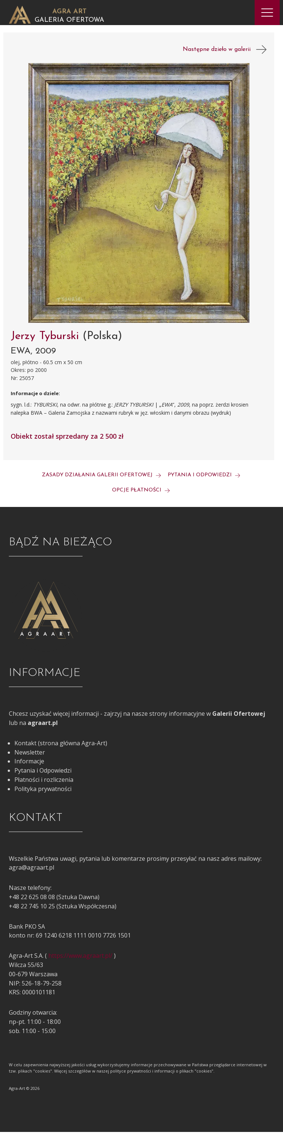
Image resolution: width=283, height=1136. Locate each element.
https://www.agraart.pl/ (80, 960)
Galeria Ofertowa (69, 20)
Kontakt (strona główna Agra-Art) (60, 747)
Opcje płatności (141, 494)
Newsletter (29, 756)
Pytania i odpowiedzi (204, 479)
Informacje (29, 766)
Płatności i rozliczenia (43, 784)
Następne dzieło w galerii (225, 54)
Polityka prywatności (42, 793)
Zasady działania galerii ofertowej (101, 479)
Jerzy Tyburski (47, 340)
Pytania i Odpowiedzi (42, 775)
